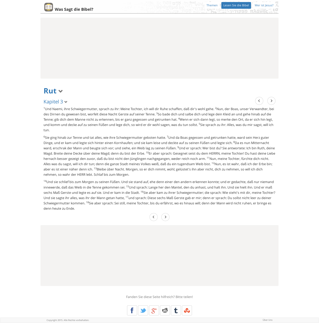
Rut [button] (53, 91)
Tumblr (176, 310)
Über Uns (267, 319)
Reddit (165, 310)
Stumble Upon (187, 310)
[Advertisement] (159, 48)
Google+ (154, 310)
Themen (212, 5)
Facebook (132, 310)
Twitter (143, 310)
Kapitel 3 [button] (56, 101)
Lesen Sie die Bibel (236, 5)
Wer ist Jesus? (264, 5)
